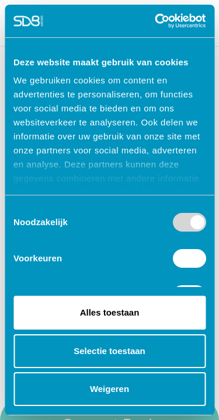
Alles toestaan (110, 312)
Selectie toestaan (109, 351)
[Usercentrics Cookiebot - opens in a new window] (156, 21)
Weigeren (109, 389)
